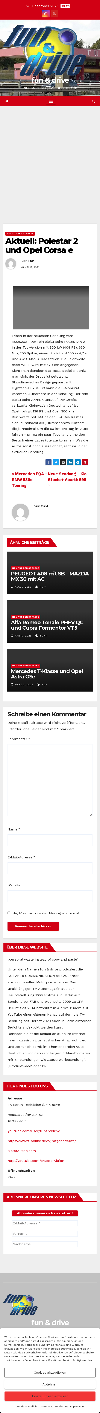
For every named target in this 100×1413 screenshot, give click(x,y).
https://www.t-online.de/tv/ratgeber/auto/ (42, 1141)
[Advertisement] (50, 158)
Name (14, 829)
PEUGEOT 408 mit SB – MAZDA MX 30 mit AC (50, 576)
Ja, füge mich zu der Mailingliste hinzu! (43, 913)
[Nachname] (45, 1244)
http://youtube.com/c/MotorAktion (36, 1161)
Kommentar (19, 739)
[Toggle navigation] (51, 101)
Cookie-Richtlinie (26, 1406)
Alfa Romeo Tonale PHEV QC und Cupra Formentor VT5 (47, 625)
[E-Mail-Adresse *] (45, 1223)
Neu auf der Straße (20, 233)
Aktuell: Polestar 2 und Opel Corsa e (41, 245)
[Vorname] (45, 1234)
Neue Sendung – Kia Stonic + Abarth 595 (67, 479)
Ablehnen (50, 1384)
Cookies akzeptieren (50, 1373)
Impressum (77, 1406)
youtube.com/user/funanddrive (34, 1131)
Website (14, 885)
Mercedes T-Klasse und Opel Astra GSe (47, 674)
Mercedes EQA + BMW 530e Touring (29, 479)
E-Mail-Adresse (21, 857)
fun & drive (50, 80)
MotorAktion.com (22, 1151)
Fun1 (31, 261)
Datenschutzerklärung (54, 1406)
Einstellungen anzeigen (50, 1396)
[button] (93, 101)
